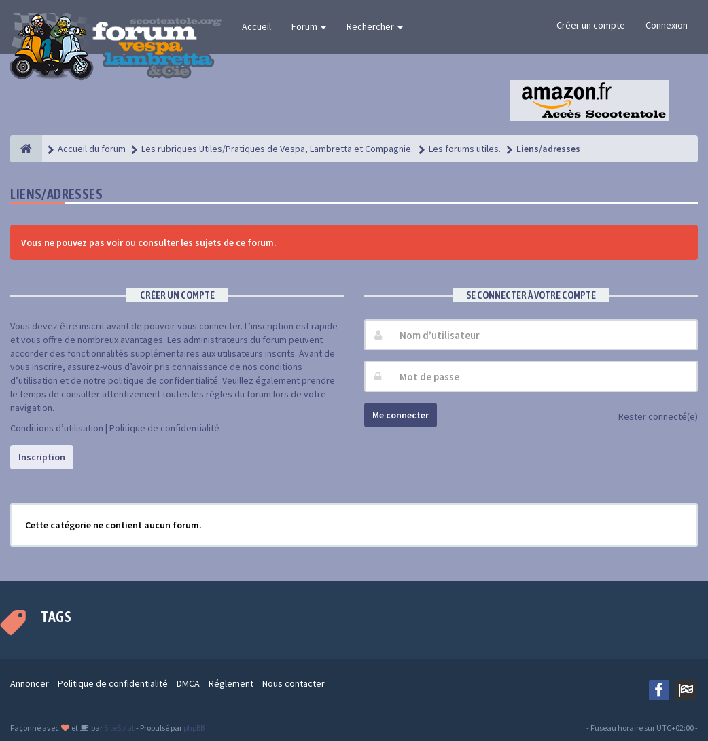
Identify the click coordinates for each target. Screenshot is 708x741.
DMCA (188, 683)
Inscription (41, 457)
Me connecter (400, 415)
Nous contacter (293, 683)
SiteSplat (119, 728)
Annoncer (29, 683)
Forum (308, 26)
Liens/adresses (56, 194)
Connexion (666, 25)
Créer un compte (590, 25)
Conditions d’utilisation (56, 428)
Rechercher (375, 26)
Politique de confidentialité (164, 428)
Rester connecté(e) (650, 417)
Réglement (231, 683)
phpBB (194, 728)
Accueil (256, 26)
